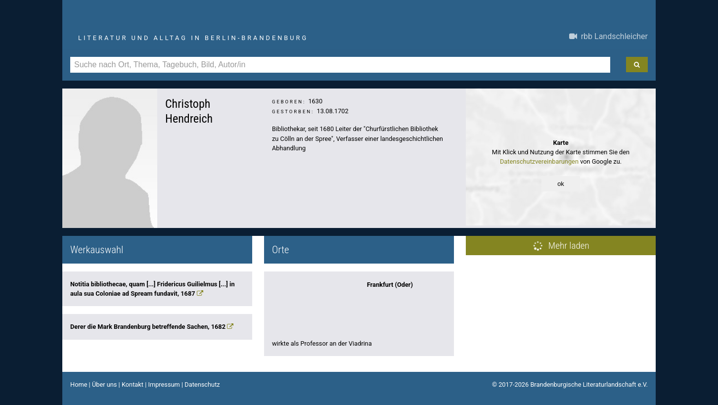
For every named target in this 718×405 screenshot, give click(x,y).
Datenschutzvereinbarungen (539, 161)
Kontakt (132, 384)
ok (560, 183)
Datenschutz (202, 384)
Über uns (104, 384)
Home (78, 384)
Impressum (164, 384)
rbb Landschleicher (608, 36)
